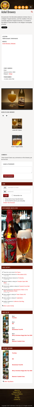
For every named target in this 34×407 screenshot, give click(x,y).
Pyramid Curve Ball (24, 286)
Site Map (17, 397)
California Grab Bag (19, 301)
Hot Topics (17, 272)
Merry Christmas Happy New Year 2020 (22, 335)
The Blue (14, 317)
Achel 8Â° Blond (17, 130)
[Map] (10, 74)
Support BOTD (17, 392)
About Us (17, 390)
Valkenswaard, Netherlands (10, 38)
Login (5, 195)
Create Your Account (9, 202)
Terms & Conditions (17, 394)
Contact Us (17, 399)
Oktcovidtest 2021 (22, 274)
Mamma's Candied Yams (18, 341)
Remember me (18, 195)
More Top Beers (8, 381)
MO (13, 323)
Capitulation (20, 298)
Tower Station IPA (21, 294)
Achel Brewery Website (8, 43)
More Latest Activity (9, 306)
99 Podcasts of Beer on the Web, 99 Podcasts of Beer (16, 290)
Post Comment (8, 176)
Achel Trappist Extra (17, 146)
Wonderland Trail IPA (17, 329)
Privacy (17, 396)
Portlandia (21, 278)
